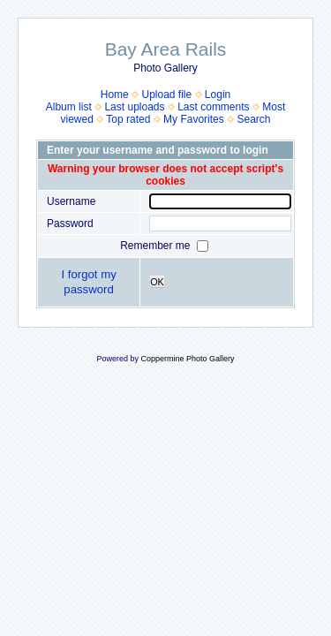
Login (217, 94)
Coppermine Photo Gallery (187, 358)
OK (157, 281)
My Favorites (193, 119)
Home (115, 94)
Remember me (156, 245)
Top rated (128, 119)
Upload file (166, 94)
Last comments (213, 107)
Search (253, 119)
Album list (69, 107)
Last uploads (134, 107)
